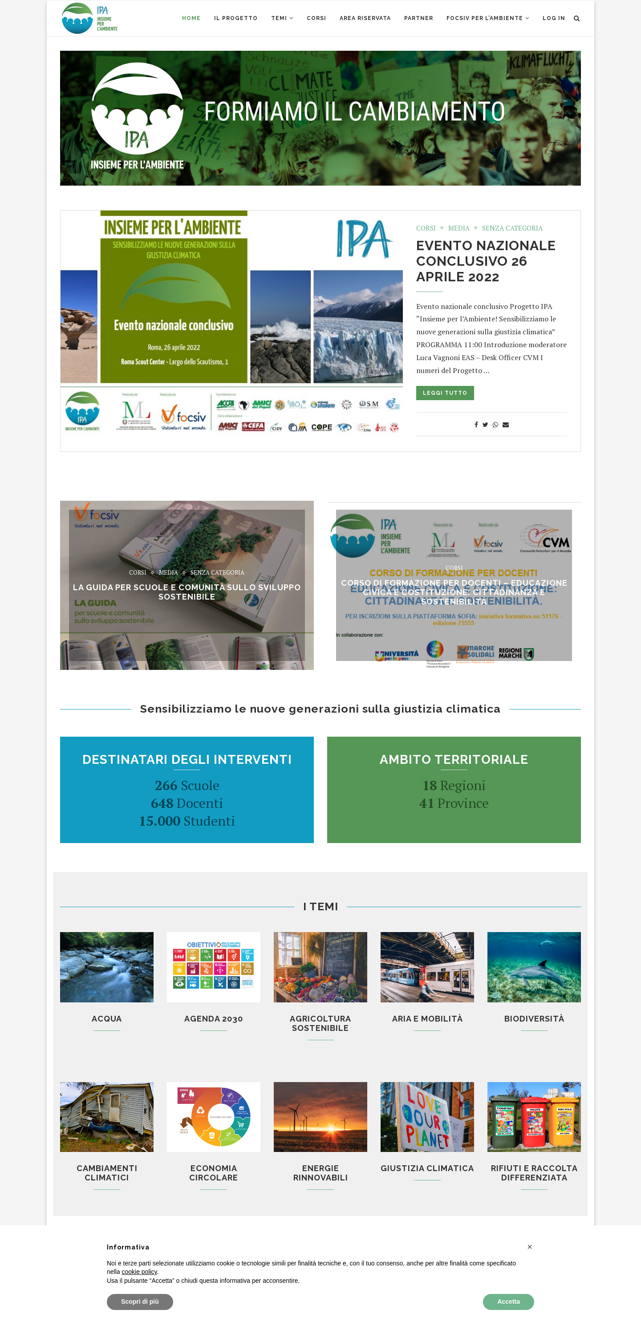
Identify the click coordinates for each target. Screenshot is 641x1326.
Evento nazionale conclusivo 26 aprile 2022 (486, 261)
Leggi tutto (445, 393)
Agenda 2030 (213, 1018)
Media (459, 228)
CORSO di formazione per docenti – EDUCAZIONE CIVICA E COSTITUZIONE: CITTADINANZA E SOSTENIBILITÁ (454, 592)
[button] (530, 1247)
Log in (554, 18)
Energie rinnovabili (320, 1173)
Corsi (426, 228)
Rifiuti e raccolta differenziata (534, 1173)
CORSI (316, 18)
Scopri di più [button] (140, 1301)
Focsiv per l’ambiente (484, 18)
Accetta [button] (508, 1301)
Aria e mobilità (427, 1018)
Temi (279, 18)
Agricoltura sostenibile (320, 1023)
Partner (418, 18)
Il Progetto (236, 18)
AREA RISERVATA (365, 18)
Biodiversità (534, 1018)
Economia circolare (213, 1173)
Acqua (107, 1018)
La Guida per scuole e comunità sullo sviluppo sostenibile (187, 592)
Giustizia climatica (427, 1168)
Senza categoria (512, 228)
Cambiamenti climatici (107, 1173)
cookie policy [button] (139, 1271)
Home (191, 18)
